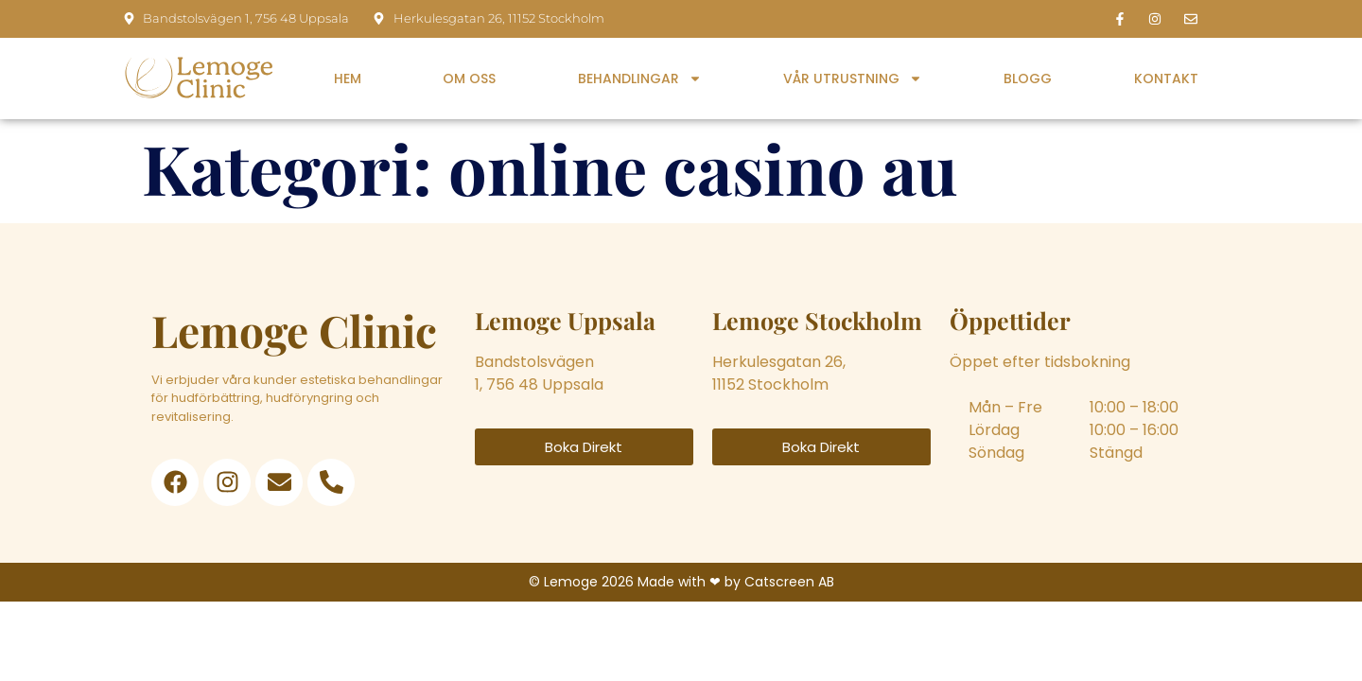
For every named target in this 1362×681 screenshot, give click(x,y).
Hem (347, 78)
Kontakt (1166, 78)
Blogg (1028, 78)
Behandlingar (640, 78)
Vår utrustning (852, 78)
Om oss (469, 78)
